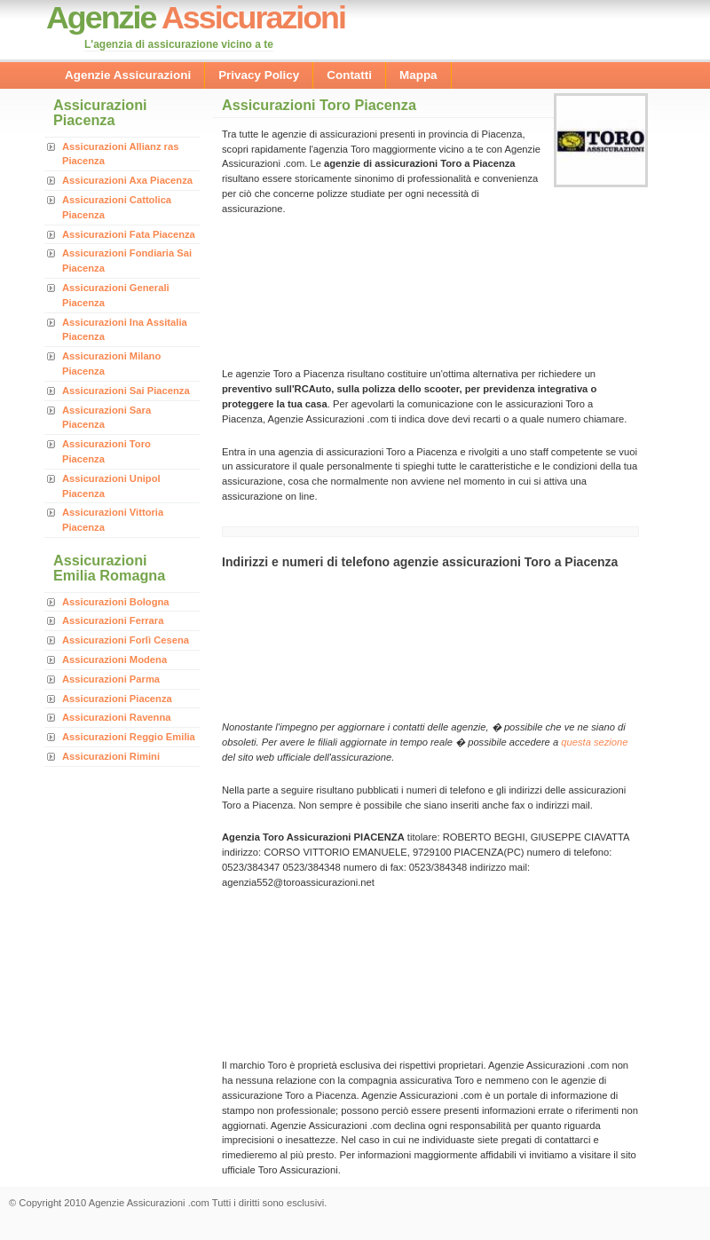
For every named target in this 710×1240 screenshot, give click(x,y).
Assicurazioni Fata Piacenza (128, 234)
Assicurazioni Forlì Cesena (125, 640)
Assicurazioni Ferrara (112, 620)
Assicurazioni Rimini (111, 756)
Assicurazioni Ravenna (116, 717)
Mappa (418, 75)
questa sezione (594, 742)
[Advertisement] (299, 289)
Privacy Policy (258, 75)
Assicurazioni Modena (114, 659)
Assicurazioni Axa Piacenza (127, 180)
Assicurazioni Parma (111, 679)
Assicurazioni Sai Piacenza (126, 390)
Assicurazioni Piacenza (117, 698)
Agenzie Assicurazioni (128, 75)
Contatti (349, 75)
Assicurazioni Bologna (116, 601)
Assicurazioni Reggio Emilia (128, 736)
